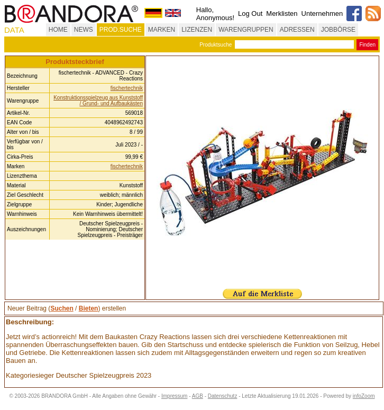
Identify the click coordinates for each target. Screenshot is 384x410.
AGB (197, 396)
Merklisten (281, 13)
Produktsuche (215, 45)
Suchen (61, 308)
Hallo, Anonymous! (215, 14)
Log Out (250, 13)
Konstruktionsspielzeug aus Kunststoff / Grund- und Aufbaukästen (98, 100)
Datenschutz (222, 396)
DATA (14, 29)
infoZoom (364, 396)
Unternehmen (322, 13)
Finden (367, 45)
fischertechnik (127, 88)
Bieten (88, 308)
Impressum (174, 396)
